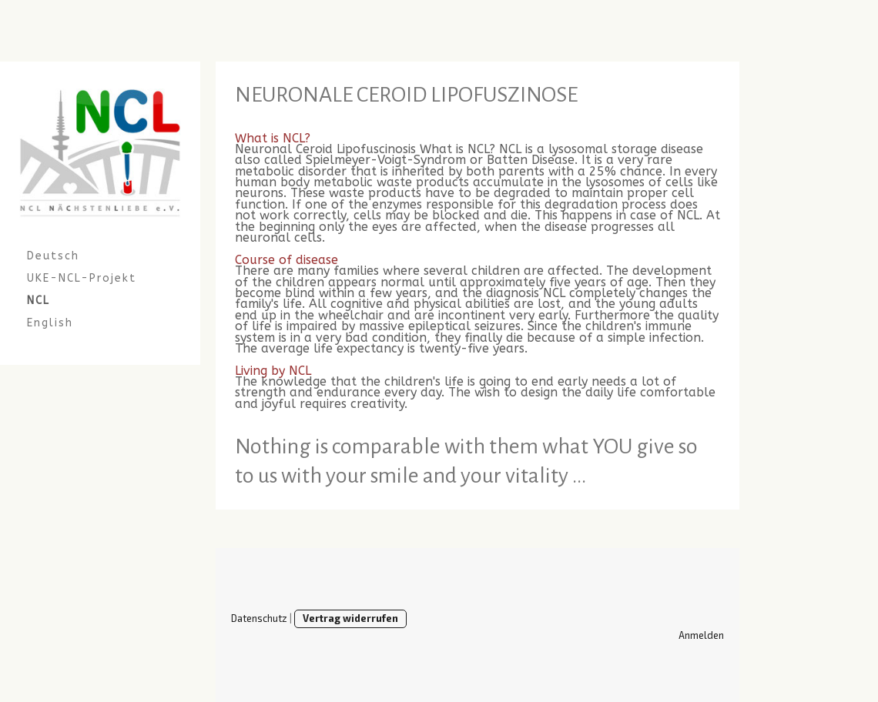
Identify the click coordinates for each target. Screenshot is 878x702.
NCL (38, 300)
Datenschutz (259, 618)
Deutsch (53, 255)
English (50, 322)
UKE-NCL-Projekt (81, 278)
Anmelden (701, 635)
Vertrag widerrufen (350, 618)
